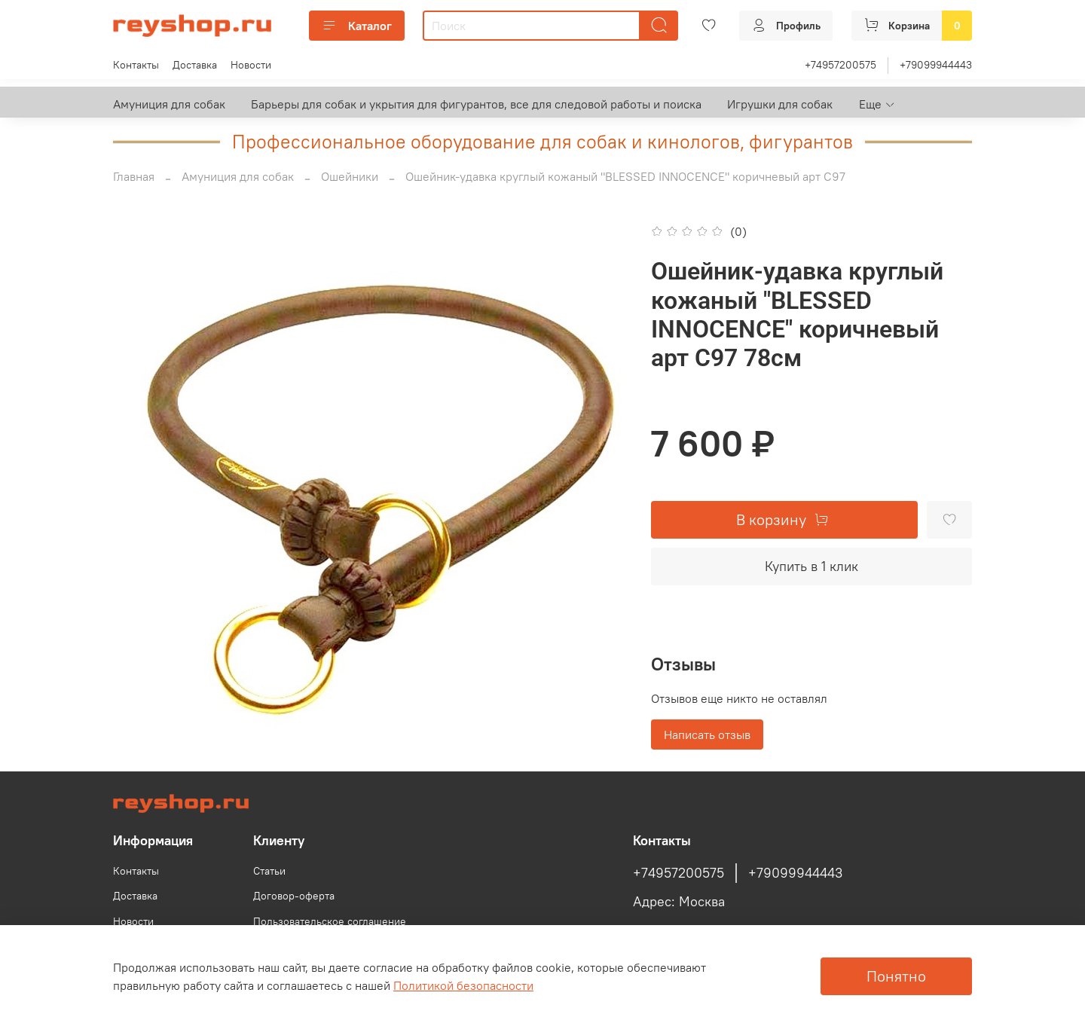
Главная (133, 176)
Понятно (896, 976)
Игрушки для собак (780, 103)
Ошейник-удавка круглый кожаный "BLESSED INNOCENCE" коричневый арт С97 (625, 176)
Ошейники (349, 176)
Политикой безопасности (463, 985)
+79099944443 (936, 65)
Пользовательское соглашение (329, 921)
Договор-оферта (294, 895)
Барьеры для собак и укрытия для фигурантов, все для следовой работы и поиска (476, 103)
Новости (251, 65)
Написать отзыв (707, 734)
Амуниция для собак (169, 103)
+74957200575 (840, 65)
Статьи (269, 871)
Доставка (195, 65)
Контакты (136, 65)
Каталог (357, 25)
